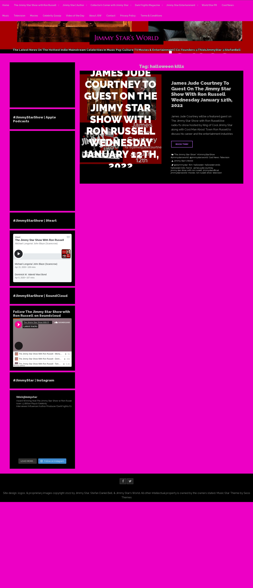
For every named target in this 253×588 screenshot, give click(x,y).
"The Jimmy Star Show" (185, 154)
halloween (199, 165)
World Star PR (209, 5)
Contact (110, 15)
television (217, 173)
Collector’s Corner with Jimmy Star (109, 5)
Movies (34, 15)
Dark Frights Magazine (147, 5)
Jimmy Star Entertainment (180, 5)
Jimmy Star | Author (73, 5)
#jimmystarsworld (180, 157)
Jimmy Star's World (183, 161)
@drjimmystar (181, 165)
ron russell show (204, 173)
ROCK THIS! (182, 144)
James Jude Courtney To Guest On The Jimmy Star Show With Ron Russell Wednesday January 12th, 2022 (202, 94)
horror (189, 168)
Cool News (228, 5)
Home (5, 5)
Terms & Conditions (151, 15)
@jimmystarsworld (199, 157)
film (191, 165)
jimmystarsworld (179, 173)
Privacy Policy (128, 15)
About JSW (95, 15)
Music (5, 15)
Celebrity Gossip (52, 15)
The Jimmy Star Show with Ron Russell (35, 5)
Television (19, 15)
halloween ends (212, 165)
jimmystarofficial (211, 170)
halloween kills (178, 168)
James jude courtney (203, 168)
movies (191, 173)
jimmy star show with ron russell (186, 170)
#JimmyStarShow (206, 154)
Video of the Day (75, 15)
